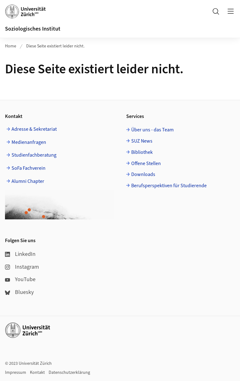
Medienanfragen (29, 142)
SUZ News (141, 141)
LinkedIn (20, 254)
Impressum (15, 372)
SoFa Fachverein (29, 168)
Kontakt (37, 372)
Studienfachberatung (34, 155)
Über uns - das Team (152, 129)
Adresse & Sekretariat (34, 129)
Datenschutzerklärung (69, 372)
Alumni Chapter (28, 181)
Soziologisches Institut (32, 29)
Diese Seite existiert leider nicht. (55, 46)
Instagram (22, 267)
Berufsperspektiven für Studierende (169, 185)
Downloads (143, 174)
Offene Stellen (146, 163)
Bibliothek (142, 152)
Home (10, 46)
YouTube (20, 279)
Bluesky (19, 292)
